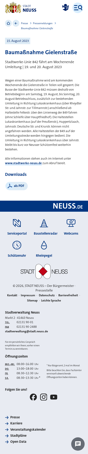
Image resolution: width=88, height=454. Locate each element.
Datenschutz (47, 295)
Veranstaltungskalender (28, 429)
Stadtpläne (18, 435)
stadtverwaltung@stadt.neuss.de (26, 331)
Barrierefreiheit (68, 295)
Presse (24, 23)
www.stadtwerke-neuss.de (23, 163)
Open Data (18, 441)
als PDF (19, 186)
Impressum (28, 295)
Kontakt (12, 295)
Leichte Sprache (51, 301)
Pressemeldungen (43, 23)
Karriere (16, 423)
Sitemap (32, 301)
